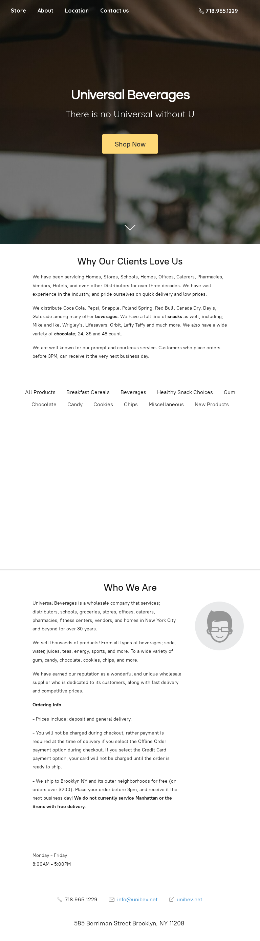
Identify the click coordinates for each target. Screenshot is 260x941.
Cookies (103, 404)
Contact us (114, 10)
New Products (212, 404)
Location (77, 10)
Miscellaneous (166, 404)
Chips (131, 404)
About (45, 10)
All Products (40, 392)
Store (18, 10)
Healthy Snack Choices (185, 392)
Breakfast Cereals (88, 392)
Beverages (133, 392)
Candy (75, 404)
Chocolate (44, 404)
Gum (229, 392)
